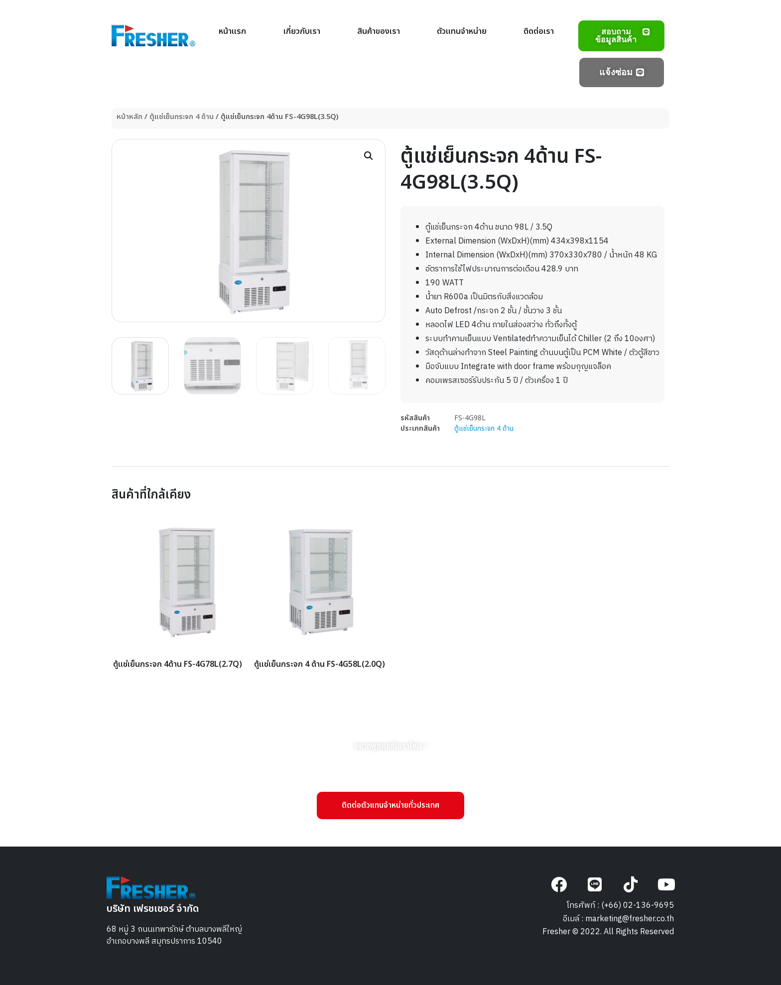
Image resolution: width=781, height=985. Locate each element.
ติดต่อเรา (538, 31)
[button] (369, 156)
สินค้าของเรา (378, 31)
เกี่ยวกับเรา (301, 31)
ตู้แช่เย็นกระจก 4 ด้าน (181, 117)
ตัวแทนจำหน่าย (462, 31)
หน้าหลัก (129, 117)
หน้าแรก (232, 31)
